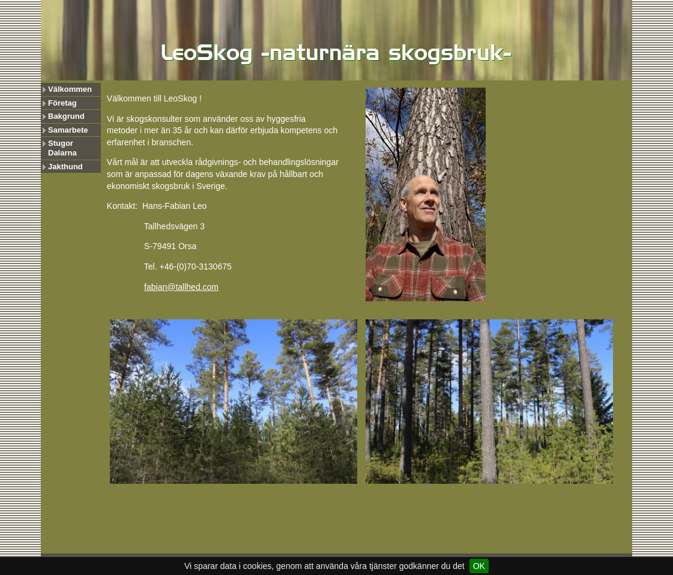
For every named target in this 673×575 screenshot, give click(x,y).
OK (479, 566)
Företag (62, 102)
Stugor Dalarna (62, 148)
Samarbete (68, 129)
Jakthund (65, 166)
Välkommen (70, 89)
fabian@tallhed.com (181, 287)
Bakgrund (66, 116)
